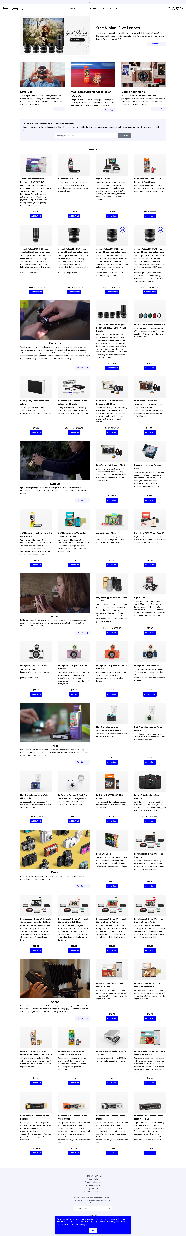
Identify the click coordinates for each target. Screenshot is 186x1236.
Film (103, 9)
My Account (93, 1188)
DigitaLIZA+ (139, 597)
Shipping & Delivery (93, 1182)
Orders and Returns (93, 1191)
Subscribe (124, 135)
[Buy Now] (74, 694)
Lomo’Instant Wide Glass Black (110, 465)
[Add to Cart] (36, 216)
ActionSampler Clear (106, 533)
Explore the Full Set (156, 44)
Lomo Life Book (103, 854)
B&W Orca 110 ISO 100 (68, 179)
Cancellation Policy (93, 1185)
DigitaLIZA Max (103, 179)
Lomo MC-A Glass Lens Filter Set (149, 324)
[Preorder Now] (36, 292)
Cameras (74, 9)
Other (119, 9)
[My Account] (173, 8)
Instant (94, 9)
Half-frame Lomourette (107, 727)
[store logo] (13, 8)
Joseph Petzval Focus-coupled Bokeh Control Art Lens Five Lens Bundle (112, 327)
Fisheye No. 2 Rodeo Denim (146, 665)
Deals (110, 9)
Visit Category (82, 368)
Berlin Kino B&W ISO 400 (149, 533)
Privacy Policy (93, 1179)
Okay (93, 1230)
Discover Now (158, 109)
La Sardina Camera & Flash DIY (72, 795)
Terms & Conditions (93, 1176)
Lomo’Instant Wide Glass (145, 401)
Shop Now (59, 109)
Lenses (84, 9)
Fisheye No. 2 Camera (33, 665)
